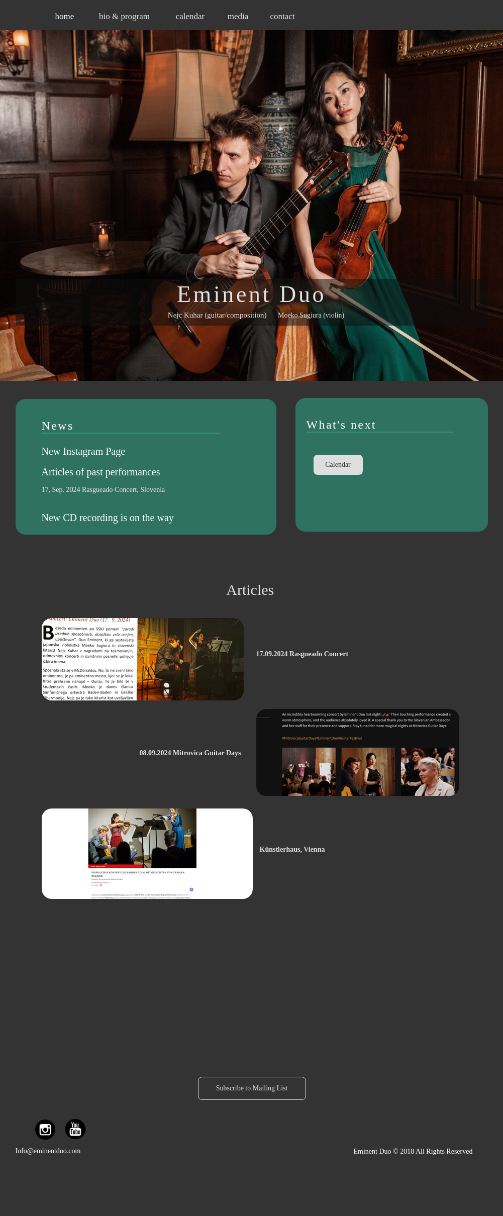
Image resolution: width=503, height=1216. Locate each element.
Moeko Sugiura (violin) (311, 315)
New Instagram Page (84, 451)
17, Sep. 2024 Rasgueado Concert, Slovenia (103, 489)
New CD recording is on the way (108, 517)
